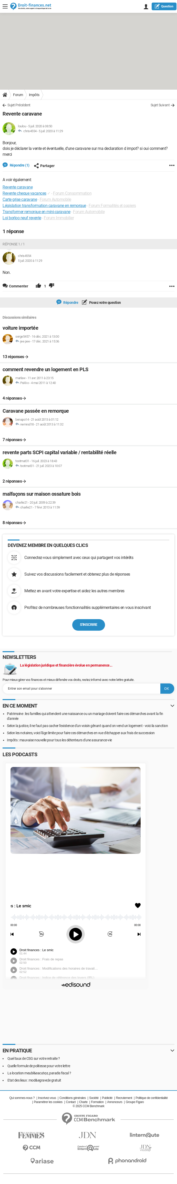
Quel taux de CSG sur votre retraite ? (33, 1058)
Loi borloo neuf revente (22, 217)
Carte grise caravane (20, 199)
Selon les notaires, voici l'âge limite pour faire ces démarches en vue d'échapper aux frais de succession (81, 733)
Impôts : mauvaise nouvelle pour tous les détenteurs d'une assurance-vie (59, 740)
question (164, 6)
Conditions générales (72, 1098)
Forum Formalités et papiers (112, 205)
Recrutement (124, 1098)
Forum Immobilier (59, 217)
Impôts (34, 95)
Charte (83, 1102)
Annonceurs (114, 1102)
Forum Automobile (55, 199)
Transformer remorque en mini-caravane (36, 211)
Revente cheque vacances (24, 193)
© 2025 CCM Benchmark (89, 1106)
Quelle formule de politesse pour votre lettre (38, 1066)
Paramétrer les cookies (48, 1102)
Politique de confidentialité (152, 1098)
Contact (71, 1102)
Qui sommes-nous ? (22, 1098)
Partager (44, 165)
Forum (18, 95)
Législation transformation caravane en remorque (44, 205)
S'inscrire (88, 624)
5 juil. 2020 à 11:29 (51, 131)
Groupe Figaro (135, 1102)
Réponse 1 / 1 (14, 244)
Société (94, 1098)
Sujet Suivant (160, 105)
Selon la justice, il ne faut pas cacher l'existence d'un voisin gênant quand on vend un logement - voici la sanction (87, 726)
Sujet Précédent (18, 105)
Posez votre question (104, 302)
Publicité (107, 1098)
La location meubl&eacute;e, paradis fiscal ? (39, 1073)
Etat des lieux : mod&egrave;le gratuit (34, 1080)
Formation (97, 1102)
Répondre (70, 302)
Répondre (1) (19, 165)
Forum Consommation (72, 193)
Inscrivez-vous (47, 1098)
